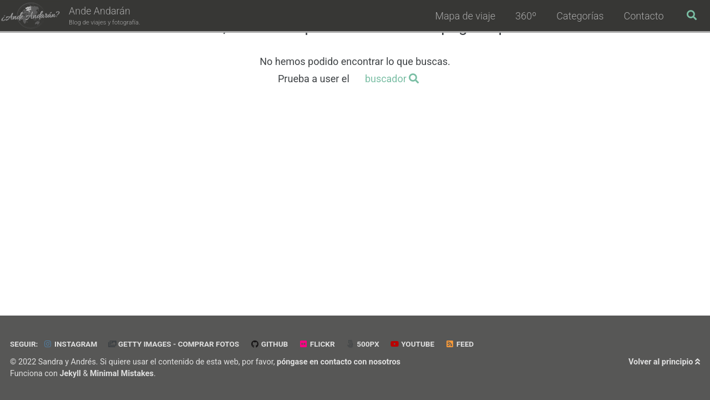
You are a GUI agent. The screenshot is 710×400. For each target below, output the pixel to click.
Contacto (643, 16)
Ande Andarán (104, 16)
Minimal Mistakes (122, 373)
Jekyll (70, 373)
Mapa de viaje (465, 16)
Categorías (580, 16)
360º (525, 16)
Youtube (412, 343)
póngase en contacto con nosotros (338, 362)
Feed (459, 343)
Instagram (70, 343)
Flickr (317, 343)
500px (362, 343)
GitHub (269, 343)
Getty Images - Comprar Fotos (173, 343)
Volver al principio (664, 362)
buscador (392, 78)
